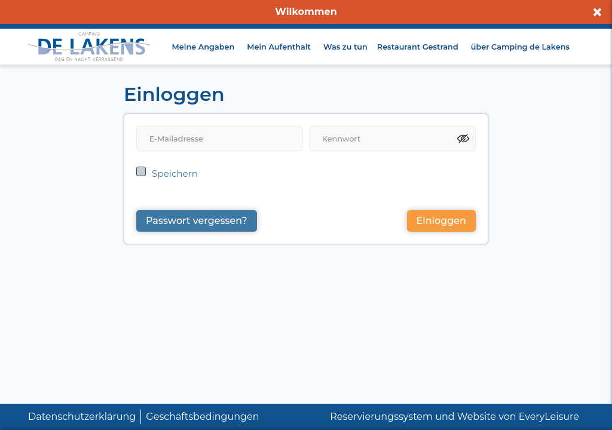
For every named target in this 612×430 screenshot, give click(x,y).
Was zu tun (345, 46)
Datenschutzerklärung (82, 416)
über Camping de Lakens (520, 46)
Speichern (175, 173)
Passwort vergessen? (196, 220)
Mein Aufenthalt (279, 46)
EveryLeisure (549, 416)
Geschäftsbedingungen (202, 416)
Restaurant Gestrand (417, 46)
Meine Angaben (203, 46)
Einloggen (441, 220)
